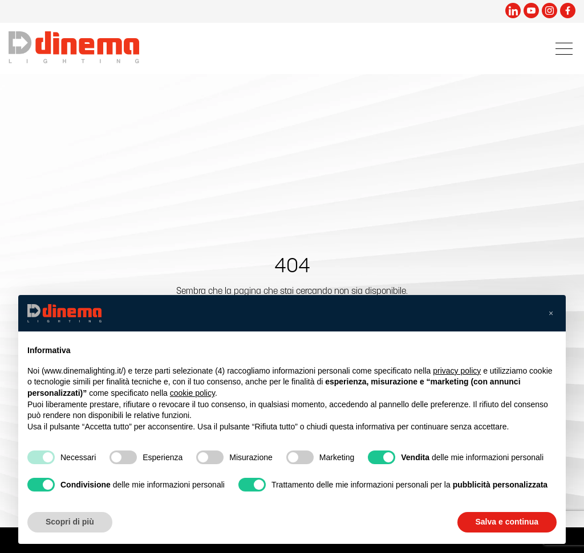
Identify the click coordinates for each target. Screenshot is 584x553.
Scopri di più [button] (70, 521)
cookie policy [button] (192, 393)
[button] (551, 313)
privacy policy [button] (457, 370)
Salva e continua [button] (507, 521)
